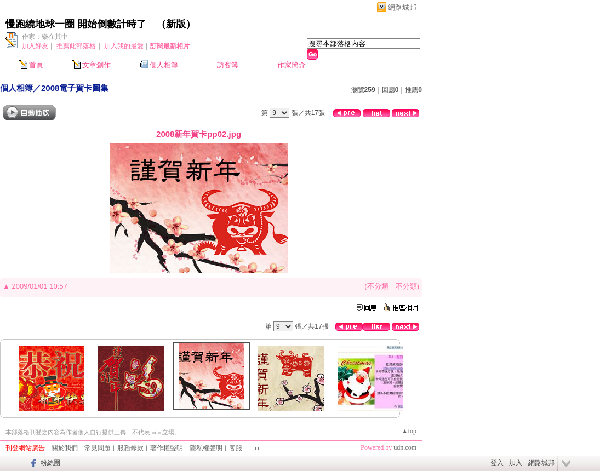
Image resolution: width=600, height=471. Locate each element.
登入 (497, 463)
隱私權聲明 (206, 448)
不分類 (377, 286)
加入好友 (35, 46)
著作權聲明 (166, 448)
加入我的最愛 (124, 46)
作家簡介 (291, 65)
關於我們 (65, 448)
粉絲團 (50, 463)
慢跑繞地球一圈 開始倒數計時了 (75, 24)
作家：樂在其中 (45, 37)
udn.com (404, 447)
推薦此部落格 (76, 46)
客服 (235, 448)
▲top (409, 431)
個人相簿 (164, 65)
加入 (515, 463)
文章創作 (96, 65)
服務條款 (130, 448)
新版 (176, 24)
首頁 (36, 65)
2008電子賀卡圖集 (74, 88)
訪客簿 (227, 65)
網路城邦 (402, 7)
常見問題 (97, 448)
